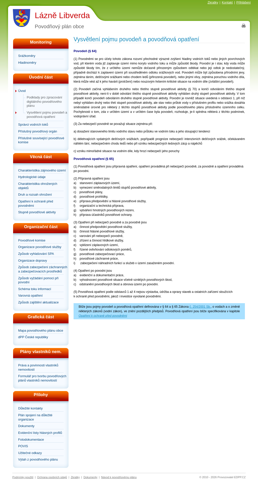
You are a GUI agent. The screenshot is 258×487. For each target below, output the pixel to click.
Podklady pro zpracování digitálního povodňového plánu (44, 101)
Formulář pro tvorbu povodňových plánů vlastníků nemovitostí (42, 378)
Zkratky (213, 2)
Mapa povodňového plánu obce (40, 330)
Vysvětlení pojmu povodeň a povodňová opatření (47, 115)
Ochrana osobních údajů (52, 477)
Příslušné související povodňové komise (41, 140)
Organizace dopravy (32, 260)
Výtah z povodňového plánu (38, 459)
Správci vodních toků (33, 124)
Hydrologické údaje (32, 177)
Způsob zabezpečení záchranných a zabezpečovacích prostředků (42, 269)
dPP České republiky (33, 337)
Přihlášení (243, 2)
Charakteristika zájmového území (42, 170)
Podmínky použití (22, 477)
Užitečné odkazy (30, 453)
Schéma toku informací (34, 289)
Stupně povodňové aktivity (37, 212)
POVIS (23, 446)
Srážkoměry (26, 56)
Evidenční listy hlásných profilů (40, 433)
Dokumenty (26, 426)
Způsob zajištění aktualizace (38, 302)
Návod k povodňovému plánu (119, 477)
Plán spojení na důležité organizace (35, 417)
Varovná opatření (30, 295)
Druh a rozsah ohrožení (35, 194)
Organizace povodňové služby (39, 247)
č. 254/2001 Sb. (200, 306)
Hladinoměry (27, 62)
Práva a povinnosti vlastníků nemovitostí (38, 367)
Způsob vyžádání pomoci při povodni (38, 280)
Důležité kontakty (30, 408)
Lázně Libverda (62, 15)
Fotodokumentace (31, 439)
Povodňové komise (31, 240)
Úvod (22, 91)
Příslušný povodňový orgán (37, 131)
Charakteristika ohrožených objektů (37, 186)
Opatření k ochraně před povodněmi (35, 203)
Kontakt (227, 2)
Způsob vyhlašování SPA (36, 254)
